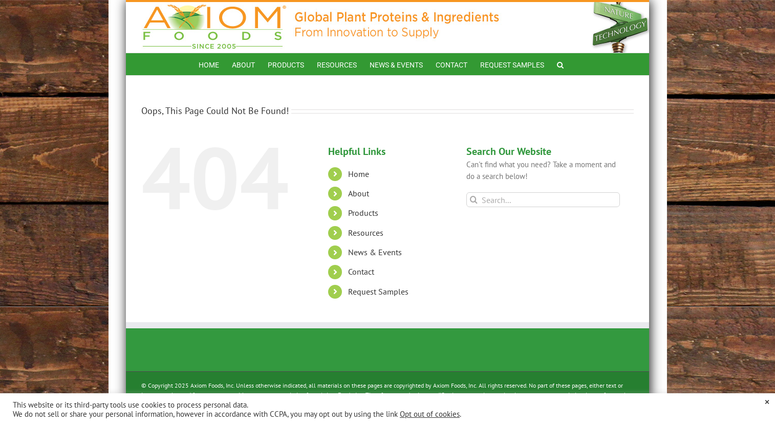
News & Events (375, 252)
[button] (560, 64)
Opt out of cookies (430, 414)
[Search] (473, 199)
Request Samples (378, 291)
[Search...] (543, 199)
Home (358, 174)
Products (363, 213)
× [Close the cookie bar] (767, 401)
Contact (361, 271)
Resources (365, 233)
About (358, 193)
